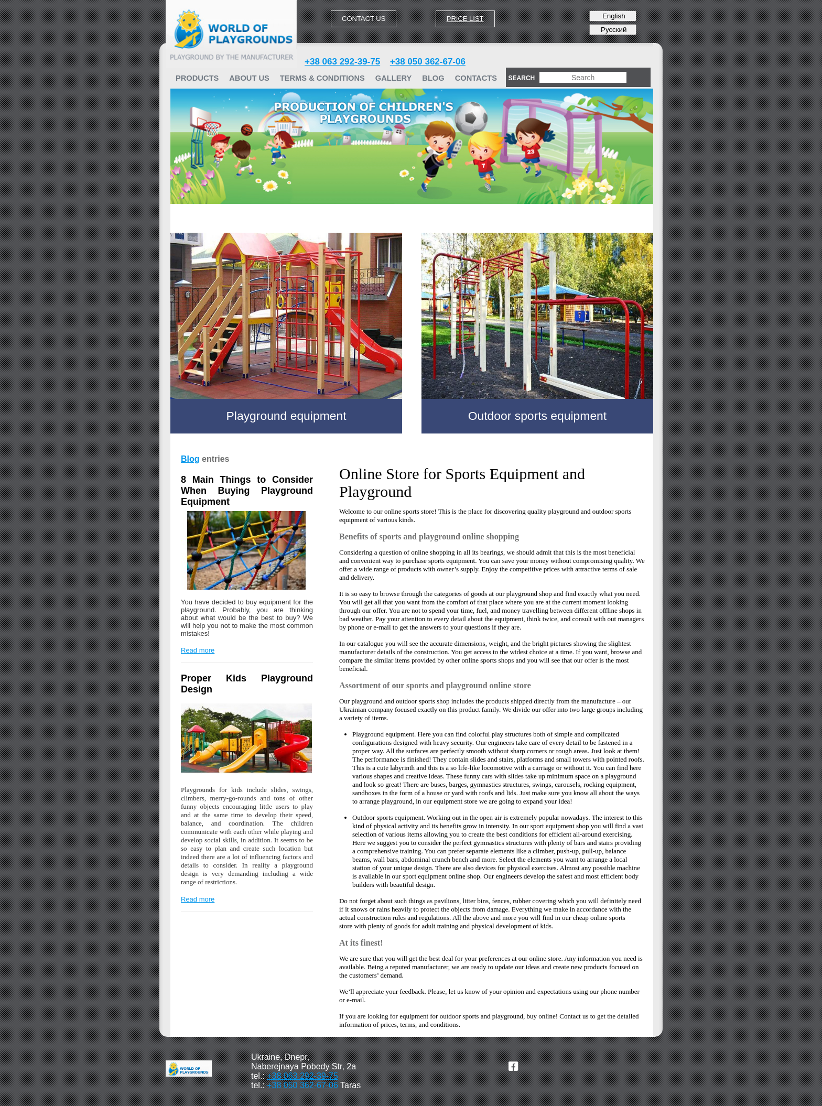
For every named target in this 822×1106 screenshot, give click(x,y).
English (612, 16)
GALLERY (393, 78)
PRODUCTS (197, 78)
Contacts (476, 78)
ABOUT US (249, 78)
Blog (433, 78)
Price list (465, 19)
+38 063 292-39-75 (342, 62)
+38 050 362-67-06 (428, 62)
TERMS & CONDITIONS (322, 78)
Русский (612, 30)
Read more (197, 650)
